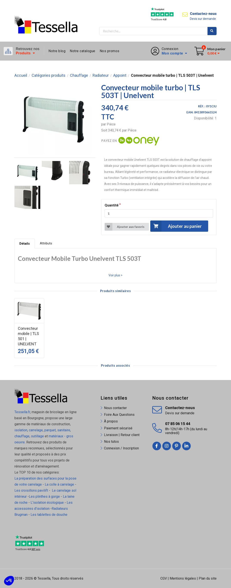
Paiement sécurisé (118, 428)
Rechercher (212, 31)
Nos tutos (111, 441)
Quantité (112, 205)
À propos (111, 421)
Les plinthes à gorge (44, 496)
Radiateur (101, 75)
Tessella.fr (22, 412)
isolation (20, 430)
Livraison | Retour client (122, 435)
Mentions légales (183, 578)
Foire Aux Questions (119, 415)
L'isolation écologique (47, 502)
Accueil (20, 75)
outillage (37, 436)
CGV (163, 578)
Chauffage (79, 75)
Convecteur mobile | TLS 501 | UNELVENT (28, 336)
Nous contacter (115, 408)
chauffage (21, 436)
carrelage (36, 430)
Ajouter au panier (176, 225)
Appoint (119, 75)
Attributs (46, 243)
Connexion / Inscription (121, 448)
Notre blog (56, 51)
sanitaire (63, 430)
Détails (24, 244)
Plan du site (208, 578)
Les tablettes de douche (49, 515)
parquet (50, 430)
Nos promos (109, 51)
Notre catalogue (82, 51)
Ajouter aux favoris (124, 227)
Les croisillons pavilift (31, 490)
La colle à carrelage (59, 484)
